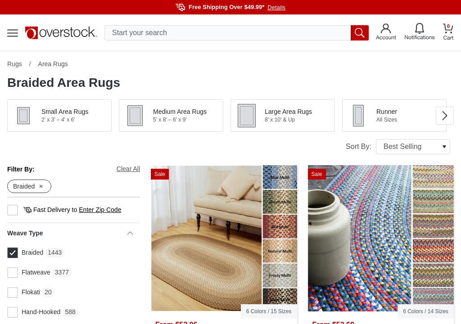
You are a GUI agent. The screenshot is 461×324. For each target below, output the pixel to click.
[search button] (360, 32)
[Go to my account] (386, 32)
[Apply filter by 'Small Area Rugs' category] (59, 115)
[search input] (236, 32)
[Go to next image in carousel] (445, 116)
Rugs (14, 64)
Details (276, 7)
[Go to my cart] (448, 33)
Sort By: (398, 146)
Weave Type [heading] (70, 233)
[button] (59, 115)
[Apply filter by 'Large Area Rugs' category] (282, 115)
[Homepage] (61, 33)
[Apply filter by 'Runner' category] (394, 115)
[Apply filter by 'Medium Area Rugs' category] (171, 115)
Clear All (128, 168)
